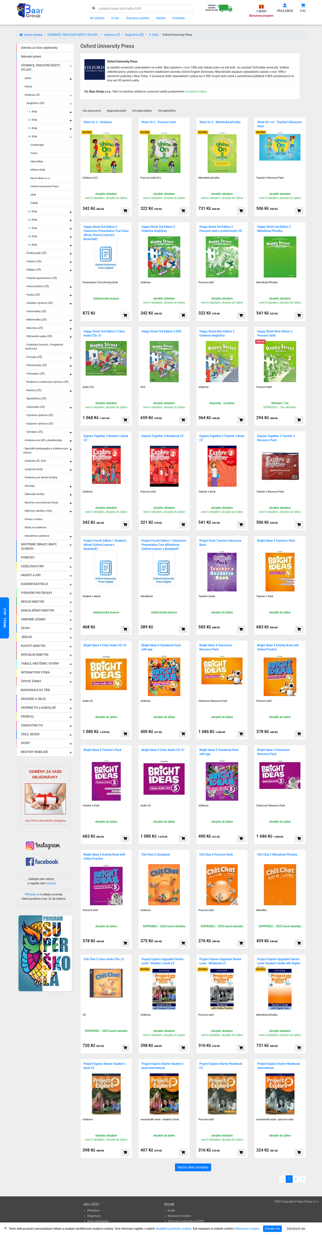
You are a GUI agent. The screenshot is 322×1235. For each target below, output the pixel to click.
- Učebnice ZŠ (31, 94)
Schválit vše (272, 1228)
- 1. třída (32, 111)
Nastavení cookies (179, 1216)
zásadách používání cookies (173, 1228)
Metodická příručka (208, 177)
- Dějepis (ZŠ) (33, 269)
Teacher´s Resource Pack (270, 491)
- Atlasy (27, 86)
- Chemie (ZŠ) (33, 261)
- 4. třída (32, 136)
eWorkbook (146, 596)
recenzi (51, 883)
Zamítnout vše (296, 1228)
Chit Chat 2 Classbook (155, 854)
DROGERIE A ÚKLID (33, 699)
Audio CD (88, 701)
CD (84, 1014)
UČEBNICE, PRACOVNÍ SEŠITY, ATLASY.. (73, 34)
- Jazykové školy (33, 469)
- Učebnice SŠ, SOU (34, 460)
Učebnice (145, 282)
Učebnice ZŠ (112, 34)
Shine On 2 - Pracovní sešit (158, 122)
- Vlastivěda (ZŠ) (35, 406)
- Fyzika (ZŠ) (32, 294)
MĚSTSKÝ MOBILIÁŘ (34, 752)
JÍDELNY (26, 637)
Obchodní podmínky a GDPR (186, 1221)
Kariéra (161, 18)
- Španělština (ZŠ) (35, 398)
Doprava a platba (137, 18)
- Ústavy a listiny (33, 519)
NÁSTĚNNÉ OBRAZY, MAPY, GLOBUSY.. (39, 546)
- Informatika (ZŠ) (35, 311)
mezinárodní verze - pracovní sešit (274, 1119)
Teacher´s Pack (264, 596)
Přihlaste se (32, 894)
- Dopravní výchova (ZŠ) (39, 423)
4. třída (153, 34)
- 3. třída (32, 128)
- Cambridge (36, 144)
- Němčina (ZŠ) (34, 328)
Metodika (261, 910)
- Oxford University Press (44, 186)
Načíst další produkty (193, 1167)
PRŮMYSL (27, 716)
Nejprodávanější (116, 110)
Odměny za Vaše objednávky (39, 47)
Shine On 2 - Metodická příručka (219, 122)
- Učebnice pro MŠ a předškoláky (42, 440)
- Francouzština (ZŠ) (37, 286)
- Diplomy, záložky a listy (37, 510)
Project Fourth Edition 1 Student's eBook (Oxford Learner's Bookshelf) (105, 544)
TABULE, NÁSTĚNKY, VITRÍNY (40, 663)
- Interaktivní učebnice (36, 535)
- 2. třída (32, 119)
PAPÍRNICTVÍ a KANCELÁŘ (38, 707)
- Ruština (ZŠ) (33, 390)
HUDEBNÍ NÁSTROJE (34, 584)
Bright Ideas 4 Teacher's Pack (276, 540)
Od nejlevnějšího (142, 110)
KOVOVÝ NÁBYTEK (33, 646)
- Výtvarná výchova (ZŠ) (39, 415)
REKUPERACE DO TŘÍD (35, 690)
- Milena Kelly (37, 169)
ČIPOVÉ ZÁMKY (31, 681)
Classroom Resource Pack (212, 701)
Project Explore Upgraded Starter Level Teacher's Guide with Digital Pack (278, 963)
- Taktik (33, 203)
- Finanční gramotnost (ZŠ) (41, 278)
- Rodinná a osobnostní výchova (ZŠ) (47, 381)
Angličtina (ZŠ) (134, 34)
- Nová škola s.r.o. (40, 178)
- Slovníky (28, 485)
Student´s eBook (92, 596)
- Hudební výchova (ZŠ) (39, 302)
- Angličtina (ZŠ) (34, 103)
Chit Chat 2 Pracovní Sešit (216, 854)
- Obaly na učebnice (34, 527)
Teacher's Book (206, 596)
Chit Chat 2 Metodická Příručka (277, 854)
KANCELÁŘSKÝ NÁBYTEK (37, 610)
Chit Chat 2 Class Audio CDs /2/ (104, 959)
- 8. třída (32, 236)
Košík (171, 1210)
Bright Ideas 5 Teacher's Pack (102, 750)
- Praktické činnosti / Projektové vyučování (44, 346)
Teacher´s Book (206, 491)
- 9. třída (32, 244)
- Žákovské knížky (33, 494)
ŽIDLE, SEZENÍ (30, 734)
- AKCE (27, 78)
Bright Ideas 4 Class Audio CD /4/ (105, 645)
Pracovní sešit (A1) (150, 177)
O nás (115, 18)
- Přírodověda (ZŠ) (36, 365)
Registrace (94, 1216)
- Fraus (33, 153)
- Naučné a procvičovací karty (40, 502)
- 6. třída (32, 219)
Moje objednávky (98, 1221)
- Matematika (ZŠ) (36, 319)
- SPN (32, 194)
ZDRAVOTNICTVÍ (32, 725)
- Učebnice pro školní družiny (40, 477)
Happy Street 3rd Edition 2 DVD (161, 331)
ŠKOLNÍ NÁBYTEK (32, 601)
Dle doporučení (92, 110)
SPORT (25, 743)
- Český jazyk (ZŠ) (35, 252)
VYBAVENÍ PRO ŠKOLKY (36, 592)
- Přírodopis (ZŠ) (35, 373)
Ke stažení (97, 18)
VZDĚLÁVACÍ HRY (32, 566)
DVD (142, 387)
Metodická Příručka (266, 282)
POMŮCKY (28, 557)
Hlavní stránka (31, 34)
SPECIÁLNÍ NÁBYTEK (35, 654)
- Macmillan (36, 161)
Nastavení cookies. (248, 1228)
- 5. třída (32, 211)
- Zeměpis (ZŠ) (34, 431)
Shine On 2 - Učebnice (98, 122)
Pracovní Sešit (264, 387)
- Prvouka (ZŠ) (33, 356)
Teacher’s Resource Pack (270, 177)
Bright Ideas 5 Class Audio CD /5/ (162, 750)
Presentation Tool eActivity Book (100, 282)
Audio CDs (88, 387)
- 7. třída (32, 228)
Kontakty (179, 18)
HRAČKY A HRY (31, 575)
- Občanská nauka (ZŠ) (38, 336)
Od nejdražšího (167, 110)
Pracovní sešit (206, 282)
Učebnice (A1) (90, 177)
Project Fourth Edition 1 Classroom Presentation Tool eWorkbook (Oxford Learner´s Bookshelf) (163, 544)
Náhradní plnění (31, 56)
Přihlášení (93, 1210)
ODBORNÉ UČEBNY (33, 619)
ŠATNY (25, 628)
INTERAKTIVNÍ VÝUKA (35, 672)
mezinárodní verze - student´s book (159, 1119)
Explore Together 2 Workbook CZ (162, 436)
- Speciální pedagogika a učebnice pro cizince (45, 450)
